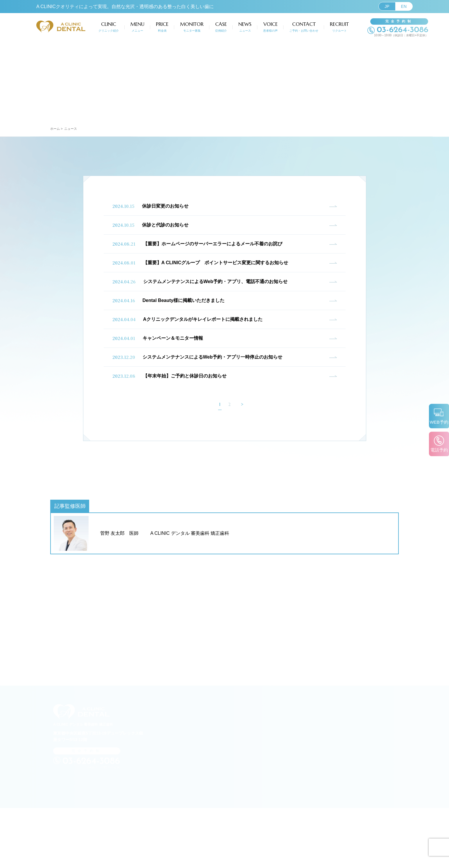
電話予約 (437, 451)
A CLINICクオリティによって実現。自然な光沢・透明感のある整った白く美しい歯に (125, 6)
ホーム (55, 128)
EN (404, 6)
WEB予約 (437, 420)
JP (387, 6)
